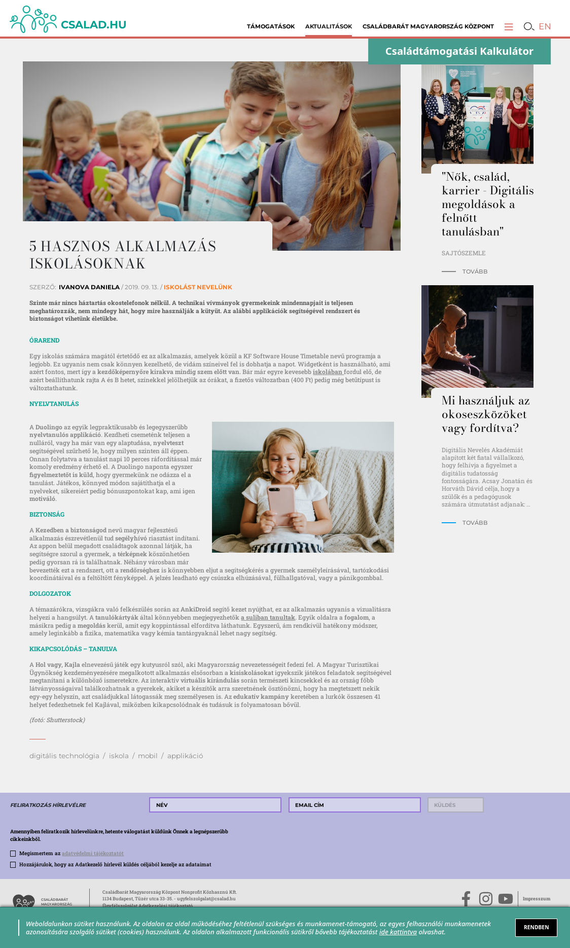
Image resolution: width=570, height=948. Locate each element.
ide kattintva (398, 931)
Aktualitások (328, 26)
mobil (148, 756)
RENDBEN (536, 927)
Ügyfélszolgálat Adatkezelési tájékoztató (147, 905)
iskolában (328, 371)
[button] (509, 26)
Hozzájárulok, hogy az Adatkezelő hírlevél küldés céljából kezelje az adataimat (115, 864)
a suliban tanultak (268, 617)
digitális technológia (64, 756)
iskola (119, 756)
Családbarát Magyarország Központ (428, 26)
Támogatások (271, 26)
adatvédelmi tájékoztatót (93, 853)
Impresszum (536, 898)
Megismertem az (71, 853)
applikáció (185, 756)
